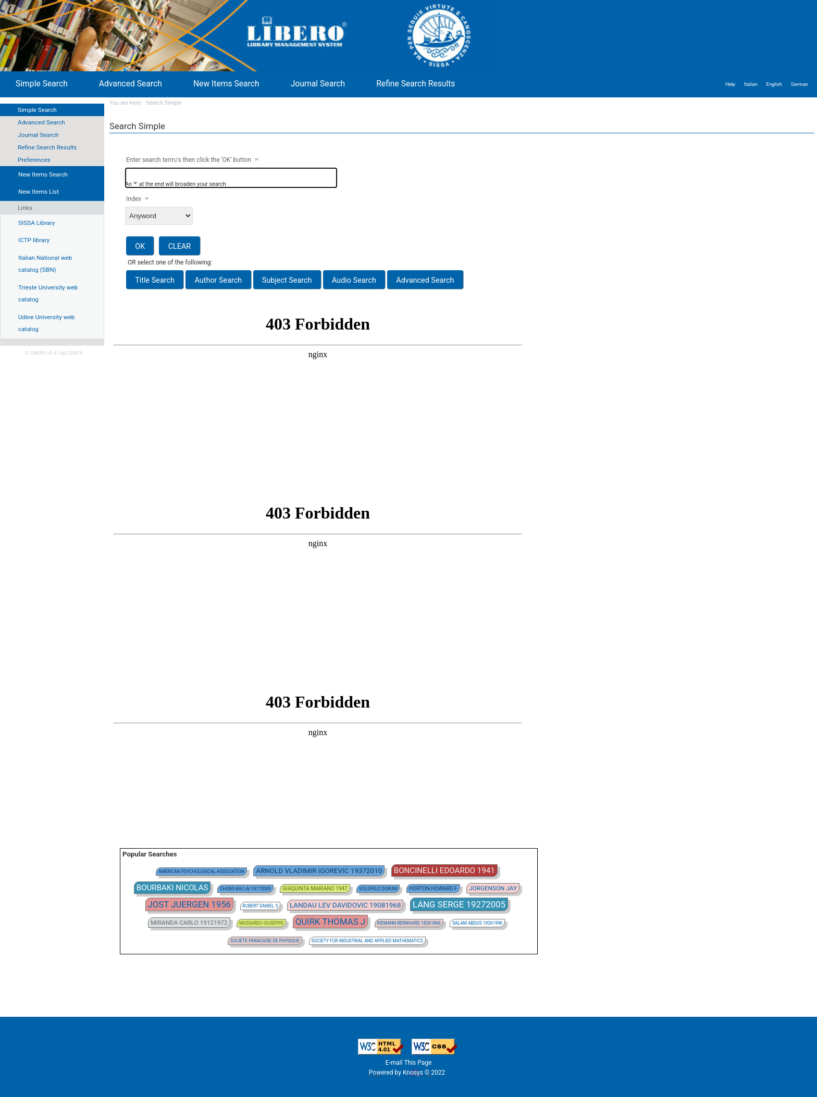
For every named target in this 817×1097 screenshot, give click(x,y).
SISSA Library (36, 222)
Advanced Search (41, 122)
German (799, 84)
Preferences (34, 159)
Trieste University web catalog (48, 294)
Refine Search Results (47, 147)
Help (730, 84)
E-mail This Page (409, 1062)
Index (133, 199)
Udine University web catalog (46, 323)
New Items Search (226, 84)
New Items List (38, 191)
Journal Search (38, 134)
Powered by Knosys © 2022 (408, 1072)
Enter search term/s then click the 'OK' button (188, 159)
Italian (751, 84)
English (774, 84)
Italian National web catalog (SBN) (45, 264)
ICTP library (33, 240)
